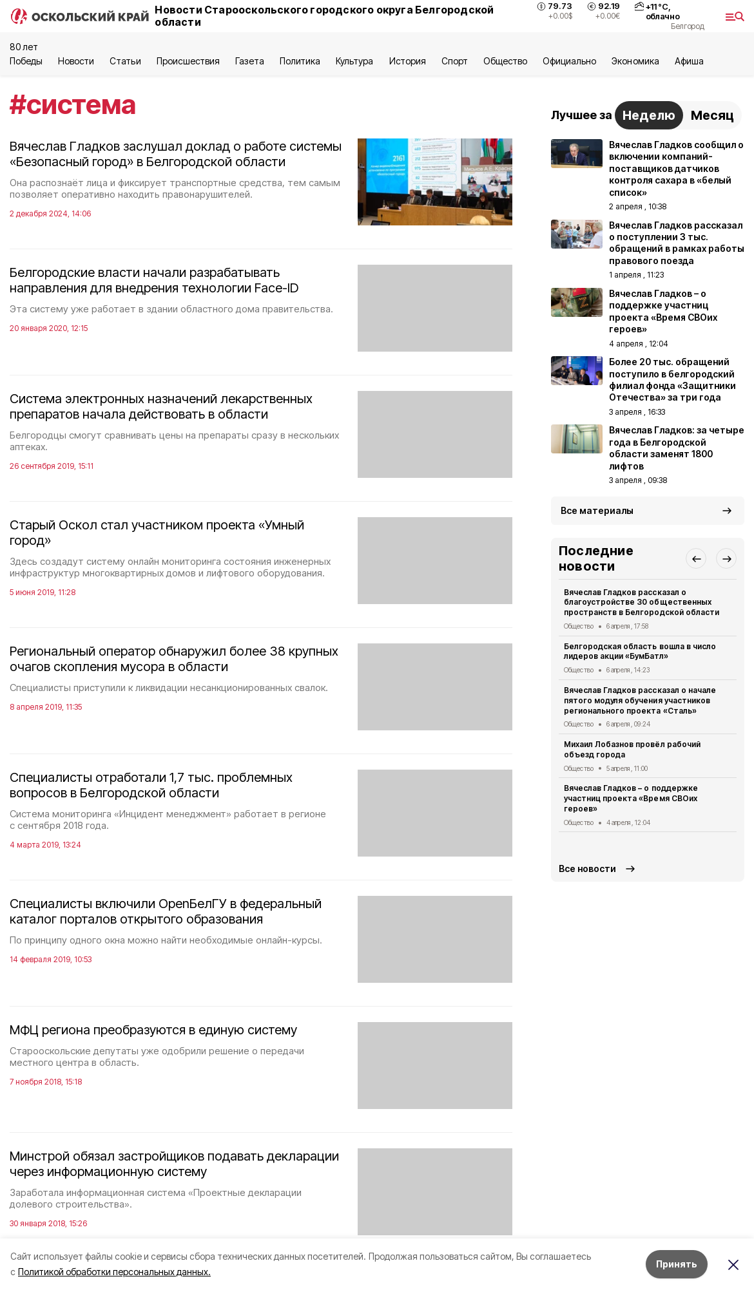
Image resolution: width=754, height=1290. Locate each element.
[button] (696, 558)
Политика (300, 60)
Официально (569, 60)
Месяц (712, 115)
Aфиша (689, 60)
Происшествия (188, 60)
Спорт (454, 60)
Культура (354, 60)
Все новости (587, 868)
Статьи (125, 60)
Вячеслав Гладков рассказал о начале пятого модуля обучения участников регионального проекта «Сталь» (640, 700)
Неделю (649, 115)
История (407, 60)
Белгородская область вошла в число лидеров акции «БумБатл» (640, 651)
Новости (76, 60)
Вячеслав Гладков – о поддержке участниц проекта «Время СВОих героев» (631, 798)
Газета (249, 60)
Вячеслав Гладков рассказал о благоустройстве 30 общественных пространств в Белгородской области (641, 602)
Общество (505, 60)
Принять (676, 1263)
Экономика (635, 60)
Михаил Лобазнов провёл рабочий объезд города (632, 749)
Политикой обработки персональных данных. (114, 1271)
